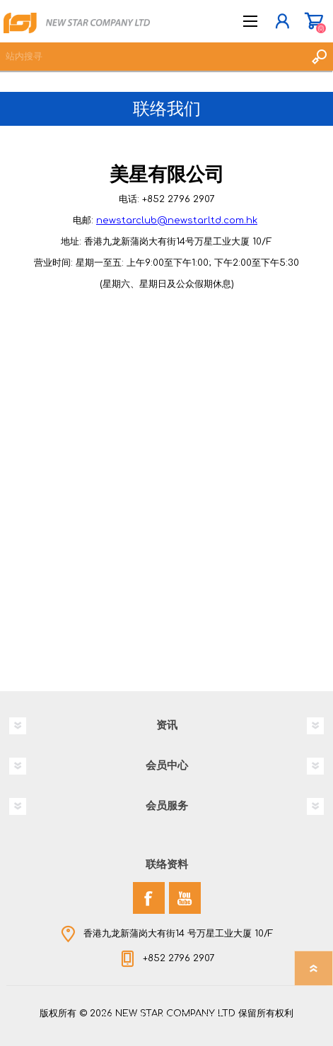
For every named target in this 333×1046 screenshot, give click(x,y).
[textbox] (152, 56)
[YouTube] (185, 898)
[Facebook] (149, 898)
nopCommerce (195, 1016)
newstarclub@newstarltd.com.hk (176, 220)
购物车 (313, 21)
